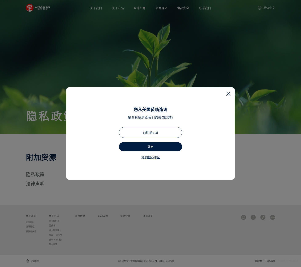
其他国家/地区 (150, 157)
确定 (150, 146)
